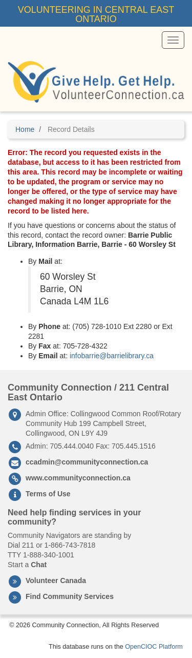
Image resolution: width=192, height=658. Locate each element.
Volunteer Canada (56, 580)
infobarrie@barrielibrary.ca (112, 356)
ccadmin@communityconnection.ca (87, 462)
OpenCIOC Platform (154, 646)
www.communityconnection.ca (78, 478)
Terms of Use (48, 494)
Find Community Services (70, 596)
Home (24, 129)
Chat (39, 564)
